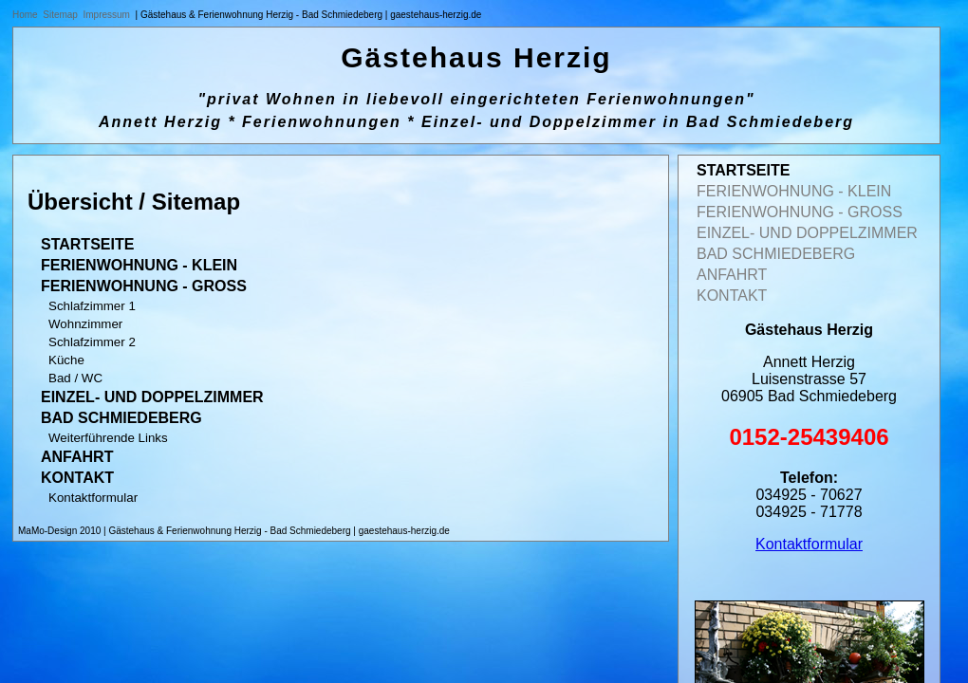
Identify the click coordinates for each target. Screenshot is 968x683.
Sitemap (60, 14)
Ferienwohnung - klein (139, 265)
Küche (66, 360)
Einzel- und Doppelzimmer (152, 397)
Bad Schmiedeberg (121, 418)
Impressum (107, 14)
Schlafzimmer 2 (92, 342)
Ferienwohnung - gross (144, 286)
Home (25, 14)
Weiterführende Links (108, 438)
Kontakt (77, 478)
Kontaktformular (93, 497)
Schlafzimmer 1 (92, 306)
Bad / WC (75, 378)
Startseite (87, 244)
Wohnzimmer (85, 324)
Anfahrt (77, 457)
